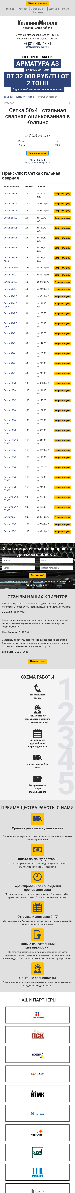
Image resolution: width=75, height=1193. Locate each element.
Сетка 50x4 (9, 353)
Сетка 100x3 (10, 383)
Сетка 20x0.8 (10, 203)
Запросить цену (37, 153)
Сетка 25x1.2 (10, 217)
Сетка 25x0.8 (10, 210)
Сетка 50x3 (9, 333)
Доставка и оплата (59, 9)
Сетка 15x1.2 (10, 193)
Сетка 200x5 (10, 531)
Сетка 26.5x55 (11, 267)
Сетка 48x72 (10, 274)
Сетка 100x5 (10, 400)
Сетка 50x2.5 (10, 313)
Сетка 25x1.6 (10, 227)
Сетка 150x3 (10, 524)
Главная (10, 9)
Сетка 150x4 (10, 450)
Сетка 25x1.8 (10, 247)
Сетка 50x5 (9, 373)
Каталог (23, 9)
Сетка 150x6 (10, 467)
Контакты (38, 12)
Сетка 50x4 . (10, 363)
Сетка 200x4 (10, 517)
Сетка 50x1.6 (10, 282)
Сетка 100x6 (10, 410)
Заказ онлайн (38, 9)
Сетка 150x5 (10, 457)
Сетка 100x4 (10, 390)
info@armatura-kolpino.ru (37, 47)
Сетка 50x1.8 (10, 296)
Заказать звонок (37, 3)
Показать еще (37, 661)
